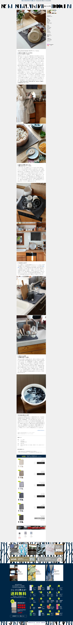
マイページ (48, 40)
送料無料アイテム (49, 16)
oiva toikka (48, 28)
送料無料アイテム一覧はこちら (18, 616)
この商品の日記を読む (40, 430)
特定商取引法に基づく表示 (31, 622)
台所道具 (48, 19)
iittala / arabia (49, 27)
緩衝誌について (49, 35)
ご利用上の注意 (38, 622)
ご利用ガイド (49, 38)
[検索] (47, 42)
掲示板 (48, 36)
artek (48, 29)
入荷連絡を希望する (39, 518)
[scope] (17, 6)
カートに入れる (41, 485)
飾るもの (48, 21)
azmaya (48, 26)
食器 (47, 18)
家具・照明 (48, 20)
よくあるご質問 (49, 39)
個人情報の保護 (43, 622)
